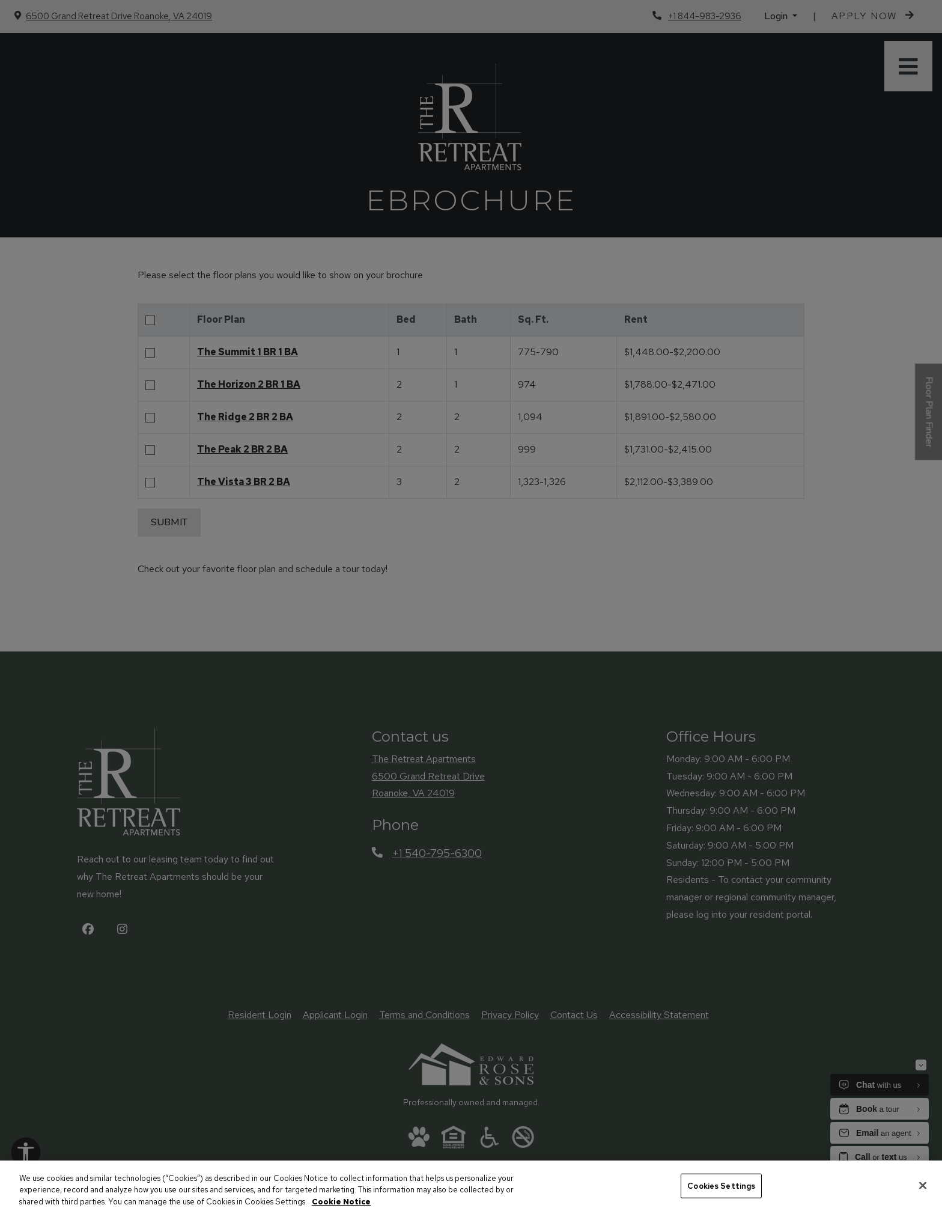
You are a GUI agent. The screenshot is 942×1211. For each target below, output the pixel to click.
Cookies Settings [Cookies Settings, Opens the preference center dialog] (721, 1196)
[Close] (923, 1195)
